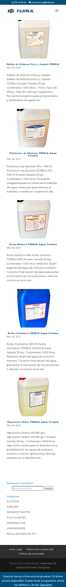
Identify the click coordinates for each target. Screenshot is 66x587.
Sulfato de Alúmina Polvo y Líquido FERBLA (33, 64)
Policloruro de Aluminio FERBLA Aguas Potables (33, 154)
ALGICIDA (13, 501)
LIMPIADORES (16, 528)
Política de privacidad (31, 553)
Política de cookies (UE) (39, 549)
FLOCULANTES (16, 517)
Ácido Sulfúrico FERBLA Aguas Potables (33, 244)
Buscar (48, 488)
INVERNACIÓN (16, 523)
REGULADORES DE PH (21, 533)
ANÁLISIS (13, 506)
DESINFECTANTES (18, 512)
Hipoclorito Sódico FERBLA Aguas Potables (33, 422)
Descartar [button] (46, 584)
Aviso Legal (15, 549)
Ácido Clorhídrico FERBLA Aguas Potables (33, 333)
